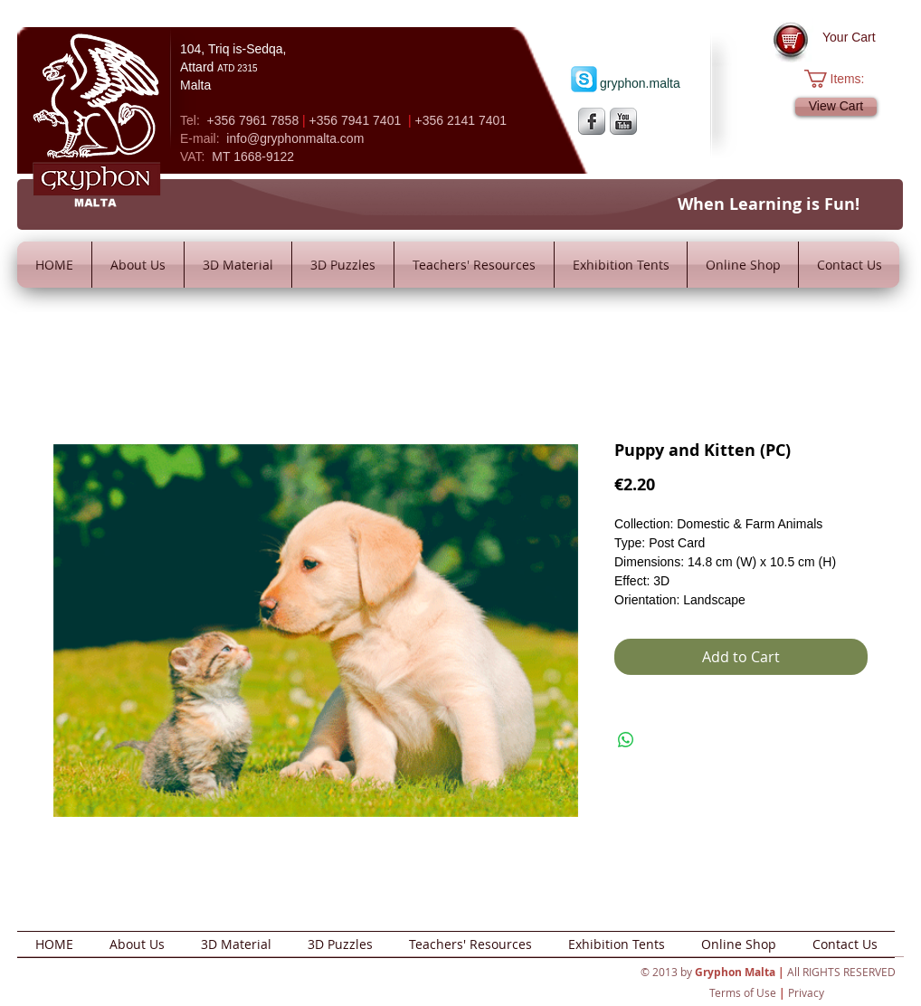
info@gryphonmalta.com (295, 138)
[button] (843, 79)
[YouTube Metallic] (623, 121)
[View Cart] (836, 107)
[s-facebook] (591, 121)
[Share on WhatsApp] (626, 740)
